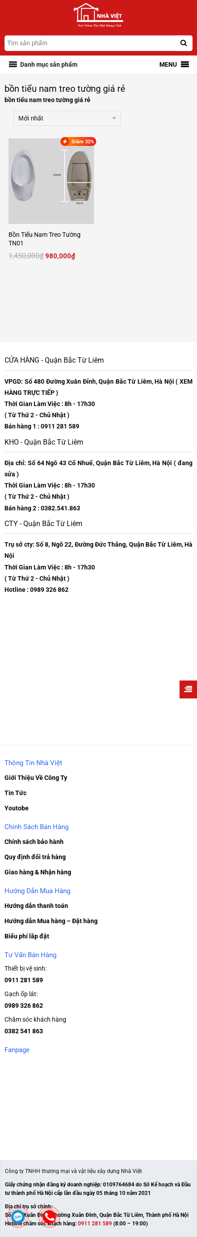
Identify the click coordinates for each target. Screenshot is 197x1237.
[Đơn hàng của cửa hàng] (67, 118)
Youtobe (16, 808)
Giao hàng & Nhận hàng (37, 872)
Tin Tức (15, 792)
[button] (48, 64)
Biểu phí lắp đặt (26, 936)
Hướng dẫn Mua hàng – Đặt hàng (51, 921)
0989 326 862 (23, 1005)
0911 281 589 (23, 980)
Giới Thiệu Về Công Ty (35, 777)
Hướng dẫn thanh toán (36, 905)
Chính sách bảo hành (34, 841)
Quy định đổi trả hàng (35, 856)
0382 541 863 (23, 1031)
